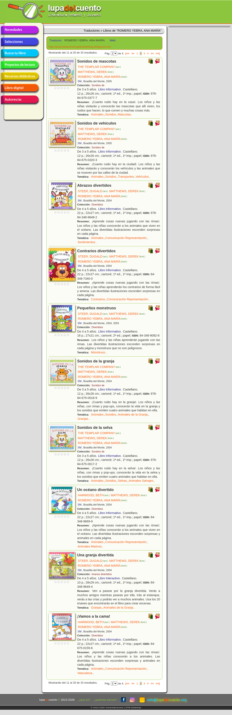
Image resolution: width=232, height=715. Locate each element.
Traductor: (55, 40)
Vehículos (142, 176)
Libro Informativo (109, 89)
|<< (127, 53)
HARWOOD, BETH (93, 495)
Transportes (126, 176)
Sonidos (110, 114)
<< (133, 53)
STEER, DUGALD (93, 191)
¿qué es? (84, 699)
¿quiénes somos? (105, 699)
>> (152, 53)
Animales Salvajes (141, 480)
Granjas (83, 418)
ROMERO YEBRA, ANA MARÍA (102, 76)
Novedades (20, 30)
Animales (97, 114)
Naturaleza (85, 673)
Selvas (122, 480)
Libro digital (20, 88)
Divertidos (97, 204)
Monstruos (98, 352)
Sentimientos (86, 242)
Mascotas (124, 114)
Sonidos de (98, 85)
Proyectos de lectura (20, 65)
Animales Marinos (90, 546)
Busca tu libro (20, 53)
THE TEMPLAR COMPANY (99, 66)
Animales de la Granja (133, 414)
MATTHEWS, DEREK (96, 72)
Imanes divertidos (102, 574)
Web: (113, 40)
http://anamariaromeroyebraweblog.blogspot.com (80, 46)
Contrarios (98, 299)
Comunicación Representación (126, 238)
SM (79, 81)
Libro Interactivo (109, 578)
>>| (158, 53)
